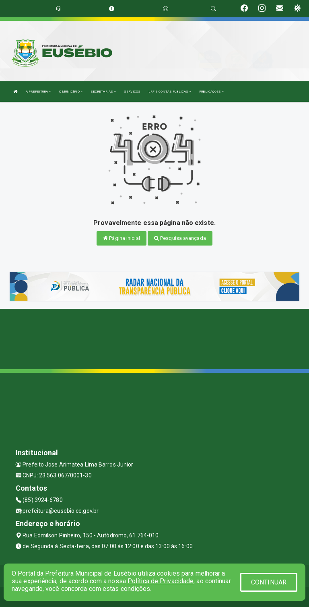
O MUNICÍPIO (70, 91)
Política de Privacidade (161, 581)
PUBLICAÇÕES (211, 91)
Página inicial (121, 238)
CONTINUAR (268, 582)
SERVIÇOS (132, 91)
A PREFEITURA (38, 91)
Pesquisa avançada (180, 238)
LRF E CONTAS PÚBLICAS (169, 91)
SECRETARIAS (103, 91)
